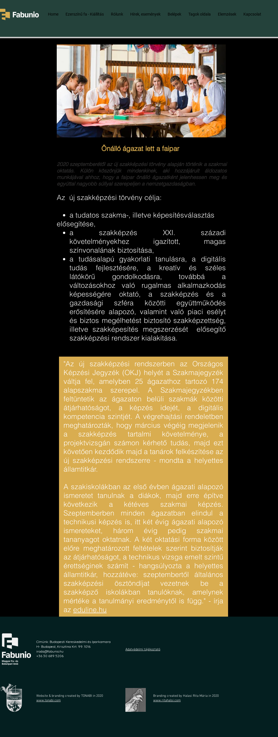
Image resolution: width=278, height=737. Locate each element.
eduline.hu (90, 609)
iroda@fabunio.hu (50, 651)
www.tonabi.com (48, 700)
